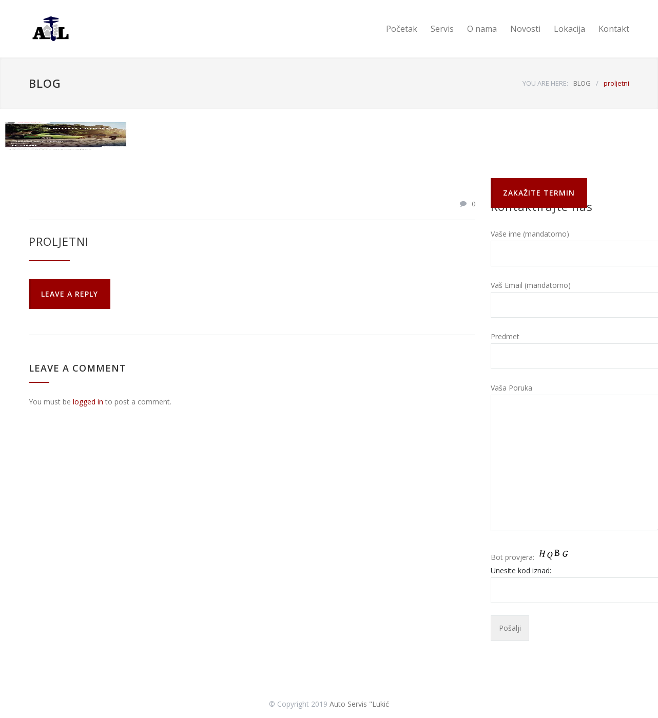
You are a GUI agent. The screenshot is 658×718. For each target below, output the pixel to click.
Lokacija (569, 28)
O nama (482, 28)
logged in (88, 401)
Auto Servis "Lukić (359, 704)
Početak (401, 28)
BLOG (45, 83)
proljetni (59, 241)
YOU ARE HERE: (545, 83)
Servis (442, 28)
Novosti (525, 28)
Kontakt (613, 28)
